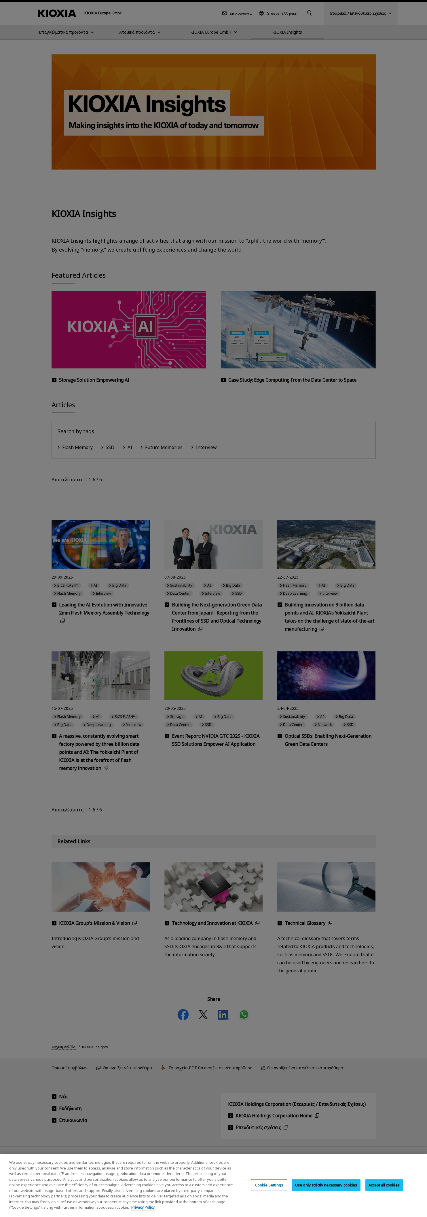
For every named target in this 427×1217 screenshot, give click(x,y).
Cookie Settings (269, 1189)
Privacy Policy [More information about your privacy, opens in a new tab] (143, 1212)
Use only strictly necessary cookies (326, 1189)
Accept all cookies (384, 1189)
